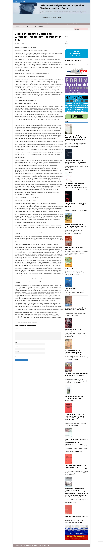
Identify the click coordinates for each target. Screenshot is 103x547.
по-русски (23, 1)
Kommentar (17, 331)
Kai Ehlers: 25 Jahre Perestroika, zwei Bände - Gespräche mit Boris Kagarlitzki (76, 204)
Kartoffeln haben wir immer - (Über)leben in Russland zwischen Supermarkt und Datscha (75, 226)
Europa (66, 36)
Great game (68, 39)
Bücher (39, 24)
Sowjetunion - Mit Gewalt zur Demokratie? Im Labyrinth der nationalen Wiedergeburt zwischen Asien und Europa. (76, 417)
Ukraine (66, 43)
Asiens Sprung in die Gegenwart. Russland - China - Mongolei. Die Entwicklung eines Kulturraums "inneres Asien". (75, 138)
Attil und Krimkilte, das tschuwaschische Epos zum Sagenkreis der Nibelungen (73, 352)
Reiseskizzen (17, 26)
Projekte (67, 24)
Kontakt (16, 1)
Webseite (17, 351)
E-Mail (16, 347)
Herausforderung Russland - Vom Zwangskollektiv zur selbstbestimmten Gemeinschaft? (76, 467)
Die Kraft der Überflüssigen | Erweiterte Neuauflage (74, 184)
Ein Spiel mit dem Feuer (72, 269)
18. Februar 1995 (20, 43)
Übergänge (76, 24)
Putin (66, 41)
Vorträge (46, 24)
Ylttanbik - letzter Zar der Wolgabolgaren (73, 330)
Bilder (61, 24)
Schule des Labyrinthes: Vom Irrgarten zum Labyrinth (74, 397)
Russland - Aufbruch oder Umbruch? (76, 516)
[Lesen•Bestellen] (74, 146)
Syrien (66, 46)
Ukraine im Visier (70, 288)
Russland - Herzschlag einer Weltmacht (74, 248)
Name (16, 342)
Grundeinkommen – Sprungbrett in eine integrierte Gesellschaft (76, 309)
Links (83, 24)
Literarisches (26, 26)
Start (26, 24)
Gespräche (53, 24)
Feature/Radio (29, 43)
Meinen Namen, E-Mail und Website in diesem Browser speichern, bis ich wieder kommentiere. (38, 356)
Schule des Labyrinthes (36, 26)
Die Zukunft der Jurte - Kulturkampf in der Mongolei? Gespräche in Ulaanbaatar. (76, 375)
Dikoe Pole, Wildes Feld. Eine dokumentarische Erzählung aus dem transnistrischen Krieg (75, 162)
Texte (32, 24)
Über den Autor (18, 24)
